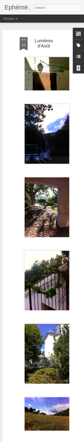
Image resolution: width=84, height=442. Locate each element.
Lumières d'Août (43, 43)
